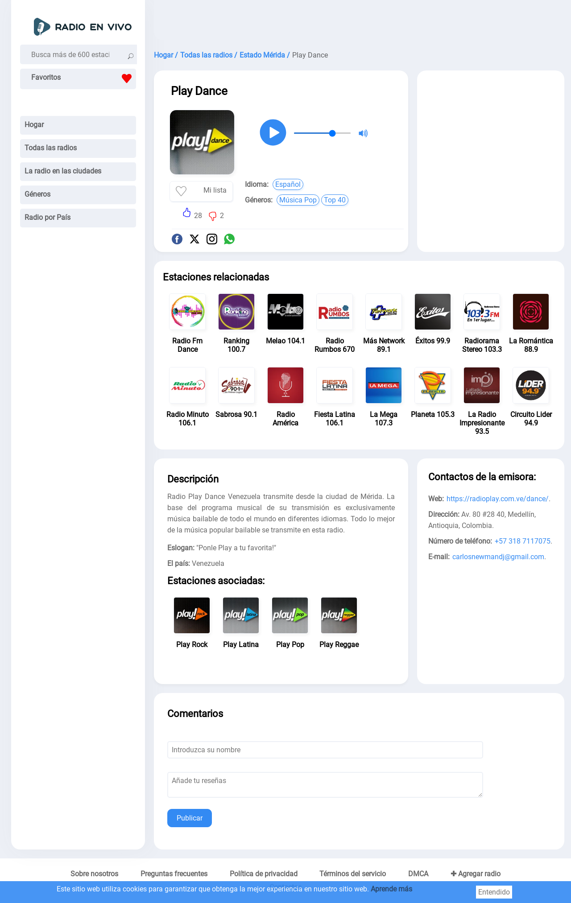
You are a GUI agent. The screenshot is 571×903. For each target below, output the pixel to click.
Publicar (190, 818)
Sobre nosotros (94, 874)
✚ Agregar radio (476, 874)
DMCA (418, 874)
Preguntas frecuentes (174, 874)
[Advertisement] (359, 22)
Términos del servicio (352, 874)
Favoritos (83, 78)
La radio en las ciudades (63, 171)
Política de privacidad (264, 874)
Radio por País (47, 217)
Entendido (494, 892)
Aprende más (391, 889)
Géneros (37, 194)
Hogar (34, 124)
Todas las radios (51, 148)
